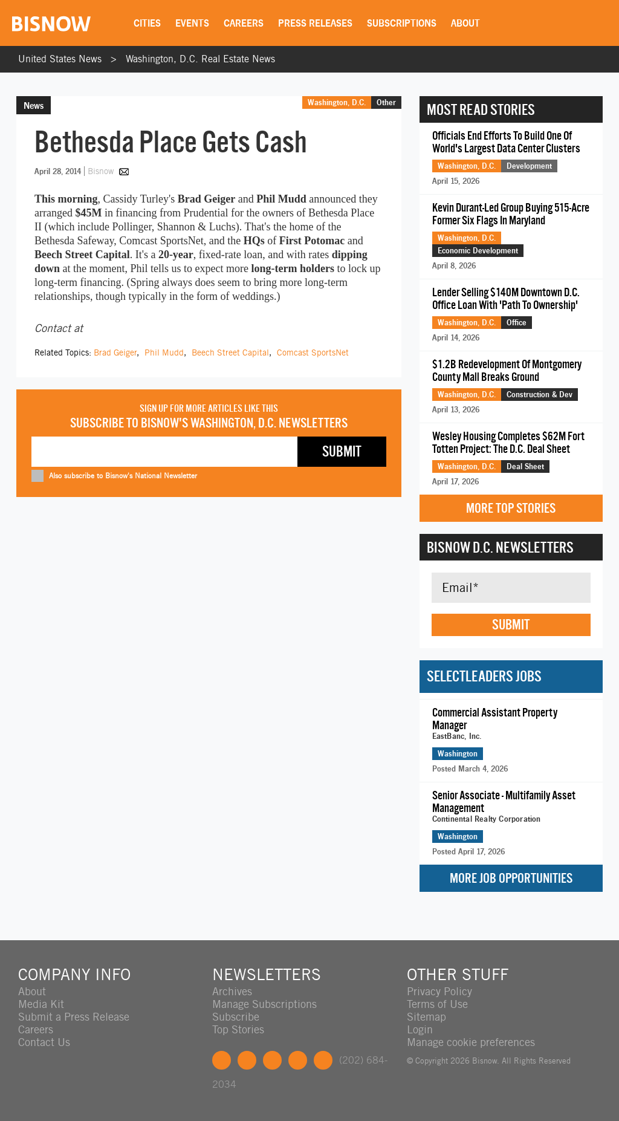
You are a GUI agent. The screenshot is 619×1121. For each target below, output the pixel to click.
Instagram (297, 1060)
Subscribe (235, 1016)
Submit (511, 624)
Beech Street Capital (230, 352)
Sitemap (426, 1016)
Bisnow (101, 171)
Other (386, 102)
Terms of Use (437, 1004)
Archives (232, 991)
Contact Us (44, 1042)
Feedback (323, 1060)
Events (192, 23)
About (465, 23)
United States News (60, 59)
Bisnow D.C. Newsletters (500, 547)
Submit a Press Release (73, 1016)
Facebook (221, 1060)
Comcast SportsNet (313, 352)
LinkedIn (272, 1060)
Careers (244, 23)
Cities (147, 23)
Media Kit (41, 1004)
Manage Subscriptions (264, 1004)
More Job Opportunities (511, 878)
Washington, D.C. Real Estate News (200, 59)
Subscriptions (401, 23)
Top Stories (238, 1029)
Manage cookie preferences (471, 1042)
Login (420, 1029)
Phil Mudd (164, 352)
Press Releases (315, 23)
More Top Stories (511, 508)
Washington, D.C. (337, 102)
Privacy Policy (439, 991)
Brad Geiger (115, 352)
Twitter (247, 1060)
